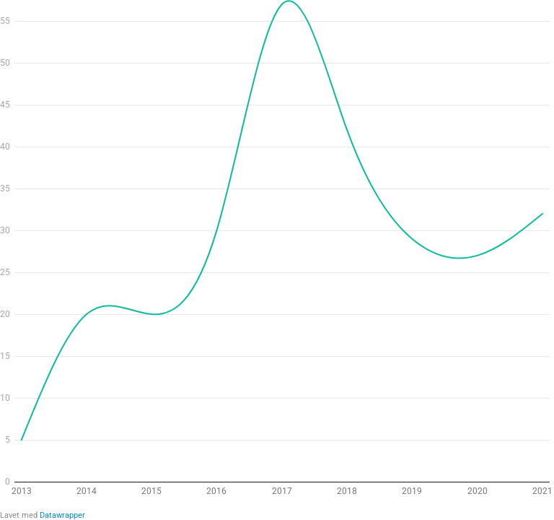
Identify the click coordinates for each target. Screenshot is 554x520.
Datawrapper (62, 515)
